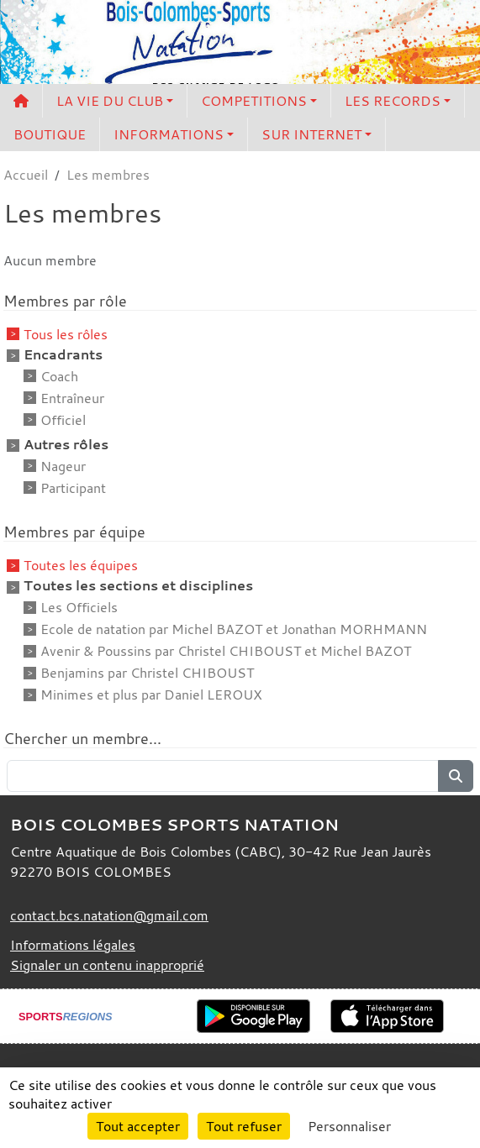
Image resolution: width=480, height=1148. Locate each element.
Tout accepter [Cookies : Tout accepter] (138, 1126)
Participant (73, 488)
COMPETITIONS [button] (254, 101)
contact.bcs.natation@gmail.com (109, 915)
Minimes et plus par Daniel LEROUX (151, 694)
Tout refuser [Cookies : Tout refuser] (244, 1126)
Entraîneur (72, 398)
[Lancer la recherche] (455, 776)
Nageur (63, 466)
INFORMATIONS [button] (168, 134)
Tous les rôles (66, 334)
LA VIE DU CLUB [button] (109, 101)
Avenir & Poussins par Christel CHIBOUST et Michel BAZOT (225, 651)
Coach (59, 376)
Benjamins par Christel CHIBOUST (147, 672)
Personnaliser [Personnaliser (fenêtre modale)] (349, 1126)
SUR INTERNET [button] (311, 134)
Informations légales (72, 945)
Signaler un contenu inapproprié (107, 965)
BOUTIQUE (49, 134)
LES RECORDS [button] (392, 101)
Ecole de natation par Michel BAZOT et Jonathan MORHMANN (233, 629)
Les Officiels (79, 607)
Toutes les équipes (81, 565)
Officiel (63, 420)
